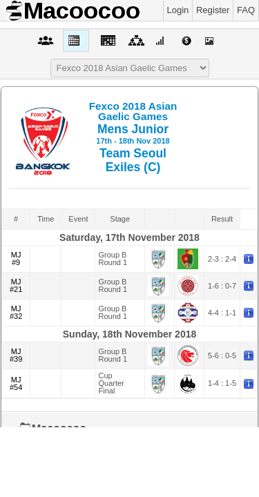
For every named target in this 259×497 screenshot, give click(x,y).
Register (212, 10)
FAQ (246, 10)
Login (178, 10)
